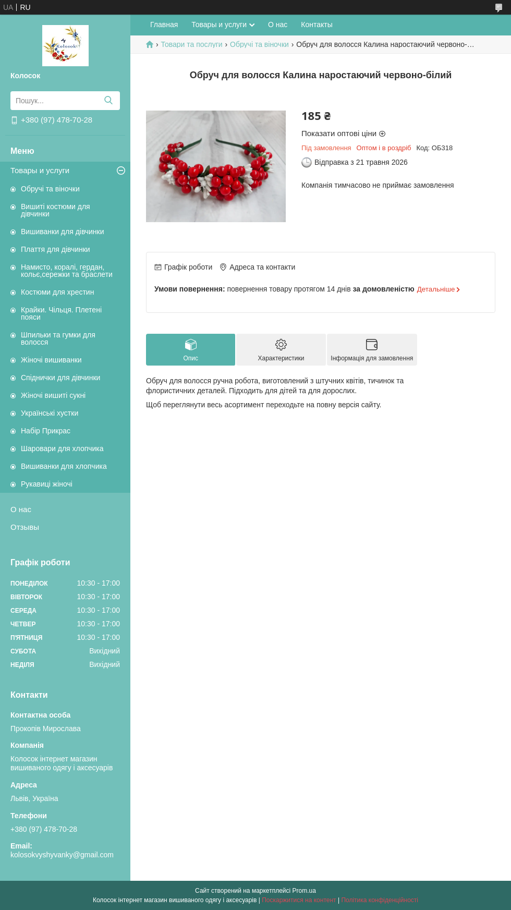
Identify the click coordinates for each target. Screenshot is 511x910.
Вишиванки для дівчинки (62, 231)
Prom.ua (304, 890)
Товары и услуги (39, 170)
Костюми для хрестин (57, 292)
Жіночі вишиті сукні (53, 395)
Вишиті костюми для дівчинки (55, 210)
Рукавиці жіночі (46, 484)
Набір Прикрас (45, 431)
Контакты (316, 24)
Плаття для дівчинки (55, 249)
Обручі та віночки (50, 189)
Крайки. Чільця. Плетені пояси (61, 313)
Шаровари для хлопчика (62, 448)
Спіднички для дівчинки (60, 377)
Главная (164, 24)
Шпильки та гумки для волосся (58, 338)
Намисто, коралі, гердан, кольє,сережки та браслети (67, 270)
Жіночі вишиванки (51, 360)
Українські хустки (49, 413)
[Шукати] (108, 100)
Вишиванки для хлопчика (64, 466)
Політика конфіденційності (379, 900)
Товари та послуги (191, 44)
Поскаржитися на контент (299, 900)
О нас (20, 509)
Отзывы (24, 527)
